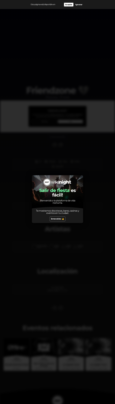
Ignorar (78, 5)
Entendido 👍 (57, 219)
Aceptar (68, 5)
